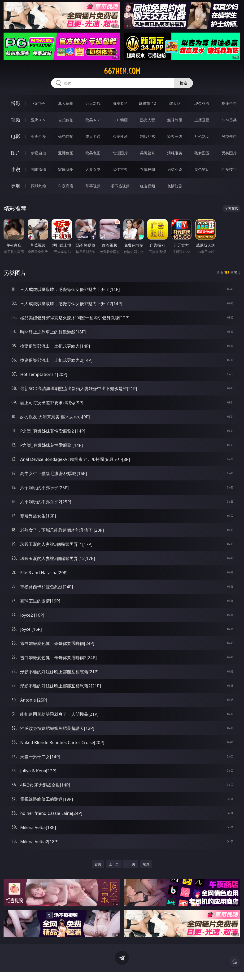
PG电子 (38, 103)
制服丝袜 (147, 136)
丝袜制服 (174, 119)
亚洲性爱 (38, 136)
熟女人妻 (147, 119)
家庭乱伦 (65, 169)
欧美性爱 (120, 136)
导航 (15, 186)
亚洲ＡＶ (38, 119)
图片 (15, 153)
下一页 (130, 864)
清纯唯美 (174, 153)
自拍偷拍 (65, 119)
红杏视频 (147, 186)
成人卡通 (92, 136)
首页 (98, 864)
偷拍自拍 (65, 136)
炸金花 (174, 103)
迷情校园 (147, 169)
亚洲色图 (65, 153)
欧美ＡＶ (92, 119)
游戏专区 (120, 103)
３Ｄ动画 (120, 119)
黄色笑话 (201, 169)
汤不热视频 (120, 186)
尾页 (146, 864)
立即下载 (155, 961)
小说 (15, 169)
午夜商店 (65, 186)
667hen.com (122, 71)
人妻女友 (92, 169)
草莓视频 (92, 186)
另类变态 (229, 136)
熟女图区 (201, 153)
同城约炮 (38, 186)
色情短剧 (174, 186)
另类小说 (174, 169)
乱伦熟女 (201, 136)
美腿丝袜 (147, 153)
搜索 (183, 83)
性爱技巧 (229, 169)
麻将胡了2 (147, 103)
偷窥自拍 (38, 153)
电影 (15, 136)
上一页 (114, 864)
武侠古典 (120, 169)
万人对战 (92, 103)
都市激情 (38, 169)
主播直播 (201, 119)
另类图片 (229, 153)
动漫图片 (120, 153)
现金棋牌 (201, 103)
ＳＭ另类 (229, 119)
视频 (15, 120)
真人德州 (65, 103)
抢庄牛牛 (229, 103)
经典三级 (174, 136)
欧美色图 (92, 153)
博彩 (15, 103)
